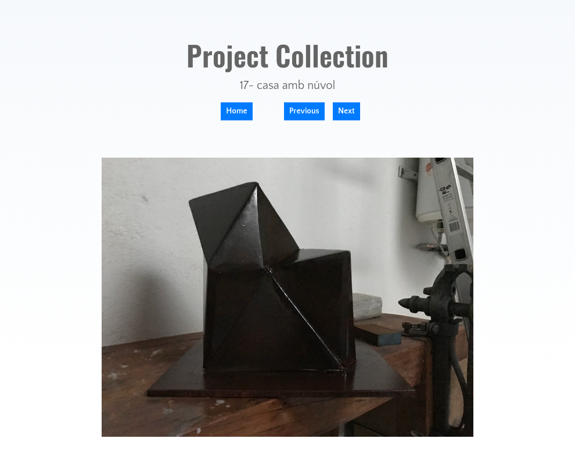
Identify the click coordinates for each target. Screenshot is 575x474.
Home (236, 111)
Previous (304, 111)
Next (346, 111)
